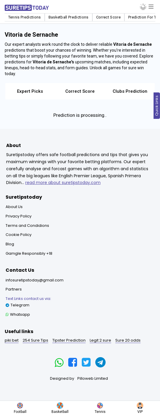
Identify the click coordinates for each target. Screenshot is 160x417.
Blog (10, 244)
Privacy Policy (18, 216)
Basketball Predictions (69, 17)
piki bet (12, 340)
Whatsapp (18, 314)
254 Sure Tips (35, 340)
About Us (14, 207)
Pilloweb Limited (92, 378)
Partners (14, 289)
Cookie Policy (18, 234)
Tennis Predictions (24, 17)
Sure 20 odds (128, 340)
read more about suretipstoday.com (63, 182)
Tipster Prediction (69, 340)
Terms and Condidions (27, 225)
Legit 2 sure (100, 340)
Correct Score (108, 17)
